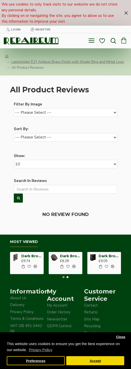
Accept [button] (95, 361)
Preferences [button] (35, 361)
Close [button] (120, 337)
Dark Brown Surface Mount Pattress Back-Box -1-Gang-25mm (109, 256)
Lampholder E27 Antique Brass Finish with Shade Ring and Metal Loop (67, 61)
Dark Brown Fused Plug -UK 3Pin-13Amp (70, 256)
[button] (63, 277)
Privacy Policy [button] (40, 350)
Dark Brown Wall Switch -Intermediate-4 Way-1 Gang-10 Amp (31, 256)
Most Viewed (24, 242)
